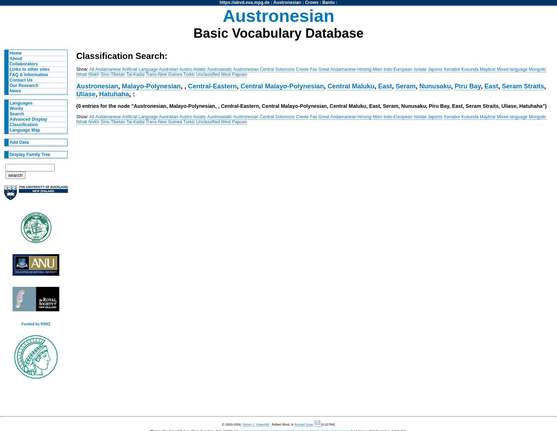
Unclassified (208, 74)
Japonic (435, 69)
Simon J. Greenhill (256, 424)
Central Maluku (350, 86)
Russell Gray (303, 424)
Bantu (328, 2)
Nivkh (93, 74)
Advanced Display (28, 119)
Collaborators (24, 64)
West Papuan (234, 74)
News (15, 90)
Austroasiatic (220, 69)
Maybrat (488, 69)
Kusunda (470, 69)
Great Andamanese (337, 69)
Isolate (420, 69)
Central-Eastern (212, 86)
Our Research (24, 85)
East (385, 86)
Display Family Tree (30, 154)
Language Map (25, 130)
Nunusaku (435, 86)
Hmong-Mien (369, 69)
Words (16, 108)
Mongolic (537, 69)
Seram (406, 86)
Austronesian (287, 2)
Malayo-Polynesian (151, 86)
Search (17, 113)
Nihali (81, 74)
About (16, 58)
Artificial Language (140, 69)
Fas (313, 69)
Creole (302, 69)
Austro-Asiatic (192, 69)
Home (16, 53)
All (92, 69)
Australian (168, 69)
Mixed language (512, 69)
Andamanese (108, 69)
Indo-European (397, 69)
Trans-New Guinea (164, 74)
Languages (21, 103)
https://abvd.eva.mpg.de (245, 2)
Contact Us (21, 80)
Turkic (189, 74)
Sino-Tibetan (113, 74)
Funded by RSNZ (36, 324)
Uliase (86, 94)
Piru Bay (468, 86)
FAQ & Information (29, 74)
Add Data (19, 142)
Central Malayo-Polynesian (282, 86)
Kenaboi (452, 69)
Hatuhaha (114, 94)
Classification (24, 124)
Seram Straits (523, 86)
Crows (311, 2)
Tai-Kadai (135, 74)
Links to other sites (30, 69)
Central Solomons (277, 69)
